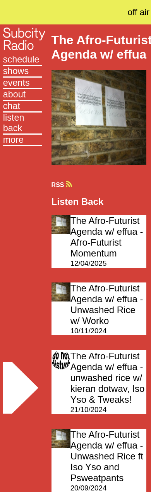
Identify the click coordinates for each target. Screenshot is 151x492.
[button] (22, 140)
